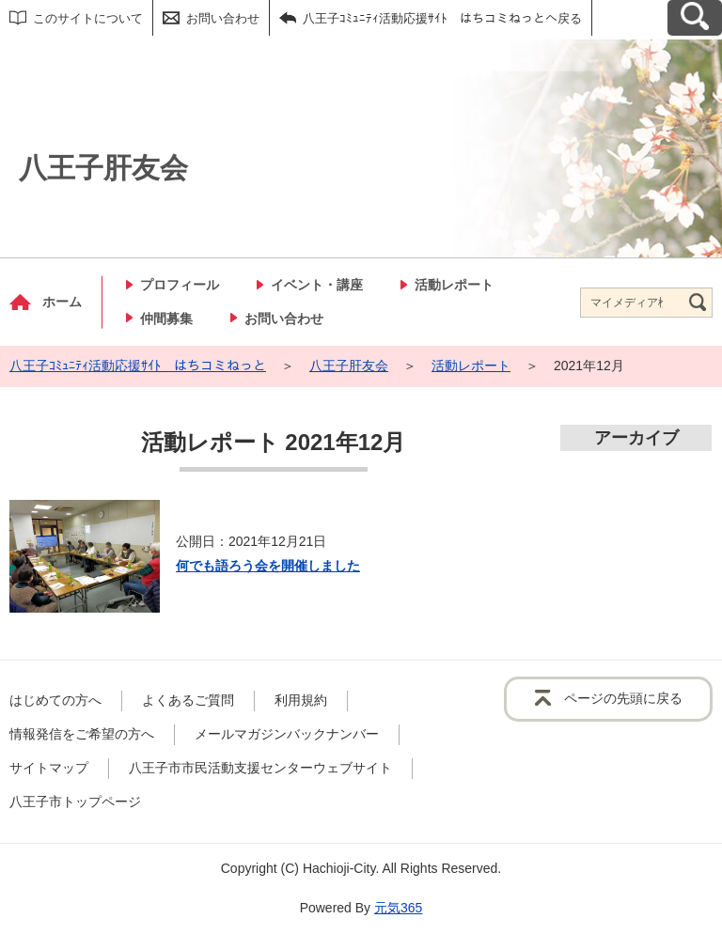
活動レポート (454, 284)
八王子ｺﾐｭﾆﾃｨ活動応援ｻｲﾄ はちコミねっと (137, 365)
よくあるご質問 (188, 700)
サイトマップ (48, 767)
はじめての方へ (55, 700)
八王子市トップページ (75, 801)
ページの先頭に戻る (623, 698)
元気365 (398, 907)
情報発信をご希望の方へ (81, 733)
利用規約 (301, 700)
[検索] (697, 302)
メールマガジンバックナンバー (287, 733)
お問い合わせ (222, 18)
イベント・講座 (317, 284)
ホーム (62, 301)
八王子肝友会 (348, 365)
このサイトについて (88, 18)
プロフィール (179, 284)
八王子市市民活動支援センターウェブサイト (260, 767)
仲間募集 (166, 318)
